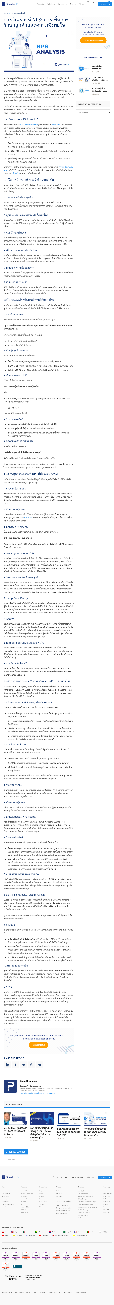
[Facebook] (15, 1064)
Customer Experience (27, 1193)
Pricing (81, 6)
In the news (106, 1196)
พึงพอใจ (16, 173)
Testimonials (107, 1199)
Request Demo (39, 1045)
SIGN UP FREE (105, 6)
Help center (77, 1177)
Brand (105, 1207)
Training (41, 1204)
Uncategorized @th (18, 13)
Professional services (8, 1204)
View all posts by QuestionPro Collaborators (37, 1093)
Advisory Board (107, 1201)
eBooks (41, 1196)
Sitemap (42, 1292)
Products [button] (41, 6)
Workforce (24, 1196)
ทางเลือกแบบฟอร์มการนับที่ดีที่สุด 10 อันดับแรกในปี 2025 (68, 1132)
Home (6, 13)
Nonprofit (59, 1193)
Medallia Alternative (61, 1213)
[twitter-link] (57, 1177)
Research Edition (25, 1207)
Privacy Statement (54, 1292)
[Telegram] (39, 1064)
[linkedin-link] (61, 1177)
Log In (108, 2)
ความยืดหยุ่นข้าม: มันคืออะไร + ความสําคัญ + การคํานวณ (100, 91)
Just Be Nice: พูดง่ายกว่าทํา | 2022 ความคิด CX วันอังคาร (15, 1131)
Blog (40, 1191)
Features (73, 6)
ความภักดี (55, 125)
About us (106, 1191)
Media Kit (106, 1209)
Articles (41, 1193)
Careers (105, 1204)
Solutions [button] (52, 6)
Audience (23, 1201)
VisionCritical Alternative (63, 1210)
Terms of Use (68, 1292)
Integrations (5, 1201)
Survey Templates (44, 1199)
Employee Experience (84, 1212)
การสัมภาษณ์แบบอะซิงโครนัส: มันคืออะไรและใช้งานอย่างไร (95, 1132)
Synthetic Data (82, 1218)
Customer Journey (83, 1215)
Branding (4, 1199)
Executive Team (107, 1193)
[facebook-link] (53, 1177)
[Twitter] (23, 1064)
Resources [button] (63, 6)
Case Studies (43, 1201)
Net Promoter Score (29, 125)
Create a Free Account (93, 40)
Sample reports (6, 1193)
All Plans (58, 1191)
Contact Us (106, 1212)
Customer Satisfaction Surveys (87, 1201)
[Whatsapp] (31, 1064)
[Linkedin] (7, 1064)
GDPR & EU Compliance (85, 1210)
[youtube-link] (66, 1177)
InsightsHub (24, 1212)
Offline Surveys (82, 1199)
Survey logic (5, 1196)
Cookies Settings (81, 1292)
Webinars (42, 1207)
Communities (24, 1199)
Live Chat (90, 1177)
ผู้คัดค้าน (28, 517)
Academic (59, 1196)
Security (4, 1207)
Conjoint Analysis (83, 1193)
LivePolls (23, 1209)
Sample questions (7, 1191)
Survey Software (25, 1191)
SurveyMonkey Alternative (63, 1208)
